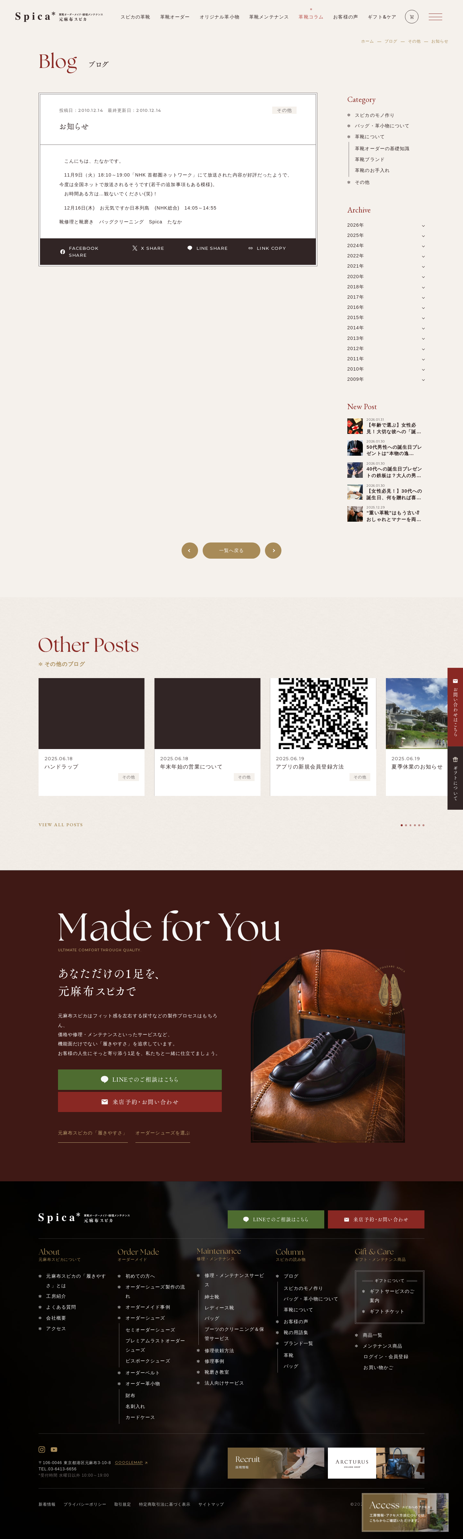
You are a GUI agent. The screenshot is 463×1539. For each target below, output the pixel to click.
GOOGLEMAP (132, 1463)
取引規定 (122, 1504)
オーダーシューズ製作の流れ (156, 1291)
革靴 (289, 1355)
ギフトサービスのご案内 (392, 1296)
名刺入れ (136, 1406)
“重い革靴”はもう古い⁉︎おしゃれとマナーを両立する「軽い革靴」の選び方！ (393, 522)
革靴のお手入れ (372, 170)
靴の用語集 (296, 1332)
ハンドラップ (61, 767)
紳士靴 (212, 1296)
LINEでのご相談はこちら (140, 1079)
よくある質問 (61, 1307)
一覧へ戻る (231, 550)
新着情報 (47, 1504)
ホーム (367, 41)
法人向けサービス (225, 1383)
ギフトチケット (387, 1311)
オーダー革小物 (143, 1383)
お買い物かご (378, 1367)
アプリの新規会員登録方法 (310, 767)
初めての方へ (141, 1276)
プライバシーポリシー (85, 1504)
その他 (414, 41)
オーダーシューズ (145, 1318)
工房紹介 (56, 1296)
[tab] (402, 825)
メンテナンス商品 (383, 1346)
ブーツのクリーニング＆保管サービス (235, 1333)
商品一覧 (373, 1335)
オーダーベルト (143, 1372)
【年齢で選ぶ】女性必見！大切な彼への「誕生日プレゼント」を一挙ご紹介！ (393, 434)
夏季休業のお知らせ (417, 767)
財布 (130, 1395)
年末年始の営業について (191, 767)
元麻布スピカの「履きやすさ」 (93, 1132)
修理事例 (215, 1361)
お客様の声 (296, 1321)
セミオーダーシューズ (150, 1329)
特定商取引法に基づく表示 (164, 1504)
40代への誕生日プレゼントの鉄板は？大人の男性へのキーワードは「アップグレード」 (394, 478)
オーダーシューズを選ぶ (162, 1132)
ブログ (391, 41)
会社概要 (56, 1318)
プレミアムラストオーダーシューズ (156, 1345)
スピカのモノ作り (375, 115)
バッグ (212, 1318)
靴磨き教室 (217, 1372)
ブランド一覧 (299, 1343)
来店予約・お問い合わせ (140, 1102)
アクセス (56, 1328)
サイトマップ (211, 1504)
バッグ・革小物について (382, 125)
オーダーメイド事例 (148, 1307)
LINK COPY (267, 248)
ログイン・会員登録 (385, 1356)
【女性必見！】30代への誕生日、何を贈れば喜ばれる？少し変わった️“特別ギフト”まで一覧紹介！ (395, 500)
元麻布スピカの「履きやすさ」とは (76, 1280)
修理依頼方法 (220, 1350)
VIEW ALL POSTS (61, 825)
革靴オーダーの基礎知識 (382, 148)
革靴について (370, 136)
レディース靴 (220, 1307)
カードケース (141, 1417)
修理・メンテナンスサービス (235, 1280)
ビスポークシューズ (148, 1360)
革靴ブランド (370, 159)
